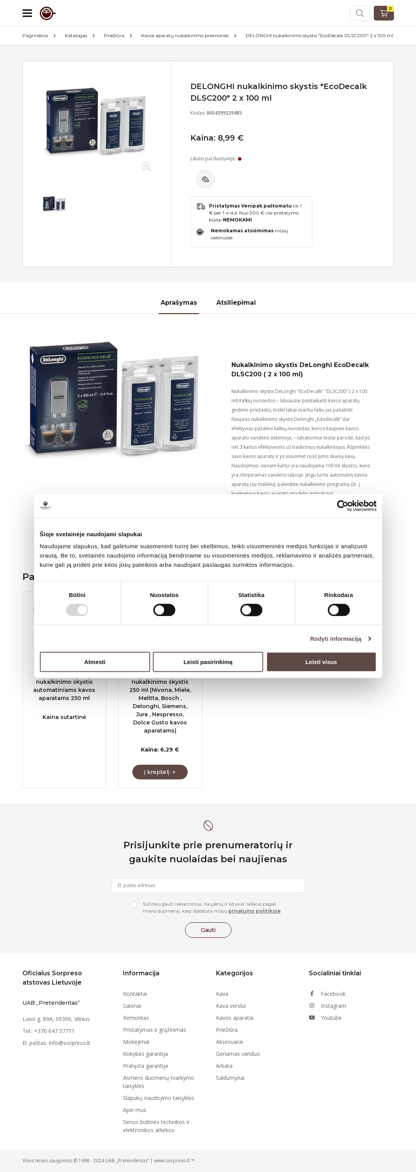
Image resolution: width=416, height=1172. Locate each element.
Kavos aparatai (234, 1017)
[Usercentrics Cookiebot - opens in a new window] (343, 505)
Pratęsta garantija (145, 1065)
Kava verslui (231, 1005)
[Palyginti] (205, 179)
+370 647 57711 (54, 1031)
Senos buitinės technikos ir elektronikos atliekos (156, 1126)
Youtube (325, 1017)
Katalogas (76, 35)
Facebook (327, 993)
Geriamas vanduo (238, 1053)
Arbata (224, 1065)
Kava (222, 993)
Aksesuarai (229, 1041)
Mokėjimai (136, 1041)
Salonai (132, 1005)
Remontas (136, 1017)
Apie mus (134, 1110)
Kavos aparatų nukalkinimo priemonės (185, 35)
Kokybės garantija (145, 1053)
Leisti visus (321, 662)
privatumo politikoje (254, 911)
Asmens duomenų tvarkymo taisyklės (158, 1082)
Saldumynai (230, 1077)
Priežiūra (114, 35)
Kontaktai (135, 993)
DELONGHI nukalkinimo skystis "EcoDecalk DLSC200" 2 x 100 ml (319, 35)
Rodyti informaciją (335, 638)
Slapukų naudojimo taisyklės (158, 1098)
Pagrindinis (35, 35)
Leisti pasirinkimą (208, 662)
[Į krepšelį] (160, 772)
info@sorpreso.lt (69, 1043)
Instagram (327, 1005)
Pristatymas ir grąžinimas (154, 1029)
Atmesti (94, 662)
